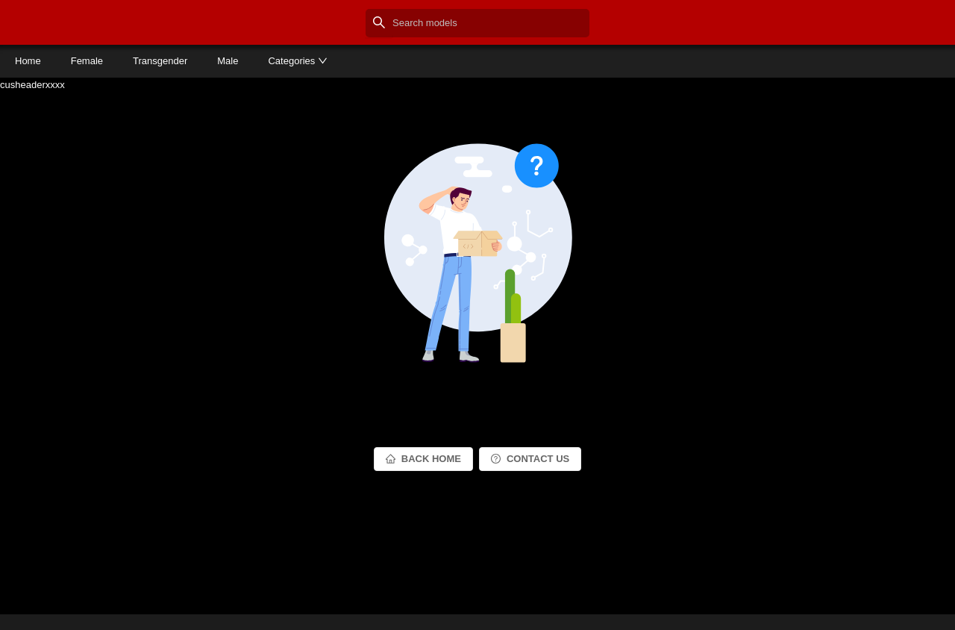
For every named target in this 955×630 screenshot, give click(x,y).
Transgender (160, 60)
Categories (298, 60)
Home (28, 60)
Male (227, 60)
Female (87, 60)
